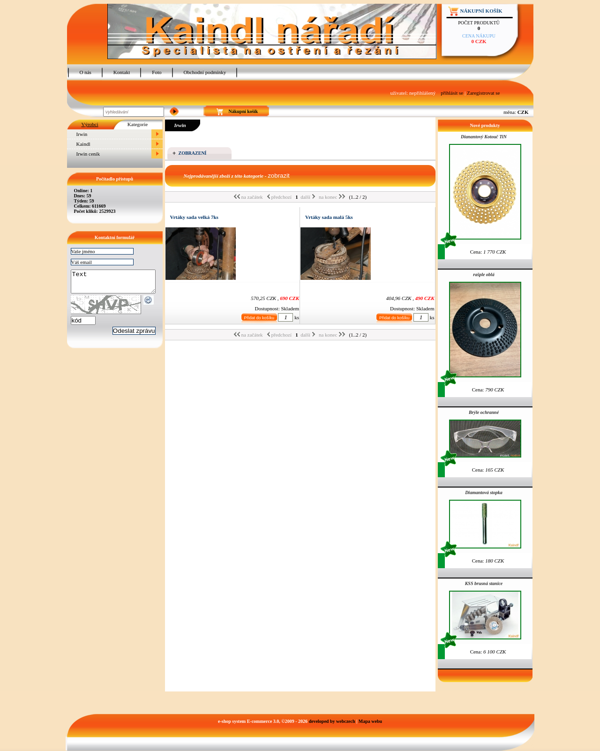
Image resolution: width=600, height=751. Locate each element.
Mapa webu (370, 721)
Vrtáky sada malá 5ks (329, 217)
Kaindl (83, 144)
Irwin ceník (88, 154)
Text (118, 284)
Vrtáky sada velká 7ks (194, 217)
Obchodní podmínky (205, 72)
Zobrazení (193, 153)
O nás (85, 72)
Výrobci (89, 124)
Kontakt (121, 72)
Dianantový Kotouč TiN (484, 136)
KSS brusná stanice (484, 583)
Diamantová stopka (483, 492)
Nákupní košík (481, 11)
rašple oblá (483, 274)
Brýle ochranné (484, 412)
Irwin (82, 134)
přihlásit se (452, 93)
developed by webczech (332, 721)
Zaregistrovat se (483, 93)
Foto (156, 72)
